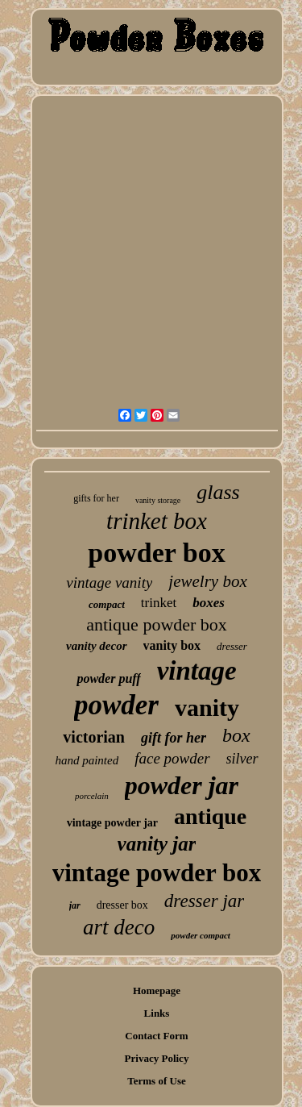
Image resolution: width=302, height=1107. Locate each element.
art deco (119, 927)
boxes (208, 602)
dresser (232, 646)
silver (242, 759)
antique (210, 816)
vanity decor (96, 645)
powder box (156, 553)
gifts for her (96, 498)
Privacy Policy (157, 1058)
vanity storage (157, 500)
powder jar (181, 785)
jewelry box (207, 581)
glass (218, 492)
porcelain (92, 796)
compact (107, 604)
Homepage (156, 990)
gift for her (173, 738)
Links (157, 1013)
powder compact (200, 935)
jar (75, 905)
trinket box (156, 521)
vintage (197, 670)
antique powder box (156, 624)
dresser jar (204, 901)
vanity (207, 707)
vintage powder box (157, 873)
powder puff (108, 678)
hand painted (86, 760)
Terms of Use (156, 1081)
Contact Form (156, 1036)
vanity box (172, 645)
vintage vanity (109, 582)
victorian (94, 737)
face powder (171, 758)
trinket (158, 602)
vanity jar (157, 844)
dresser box (122, 905)
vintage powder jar (112, 823)
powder (116, 705)
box (236, 735)
